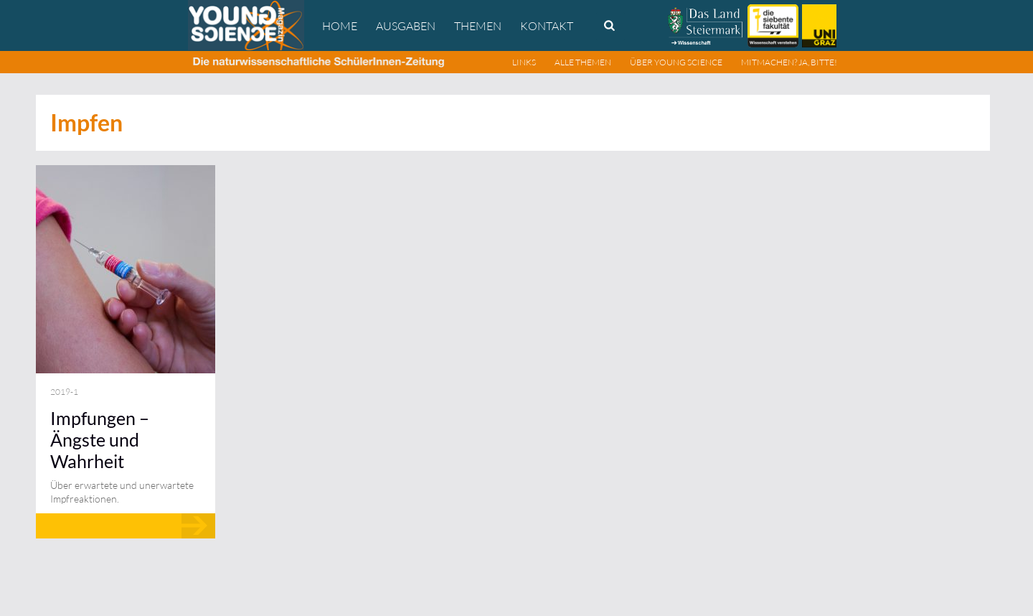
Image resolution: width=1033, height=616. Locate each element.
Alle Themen (583, 62)
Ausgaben (405, 26)
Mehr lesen (125, 525)
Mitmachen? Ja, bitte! (789, 62)
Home (339, 26)
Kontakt (546, 26)
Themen (477, 26)
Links (524, 62)
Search (610, 26)
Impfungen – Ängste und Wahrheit (99, 439)
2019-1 (64, 391)
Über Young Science (676, 62)
